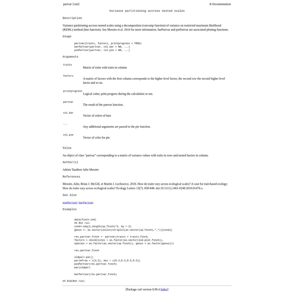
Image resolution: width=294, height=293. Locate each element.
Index (163, 289)
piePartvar (70, 202)
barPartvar (86, 202)
